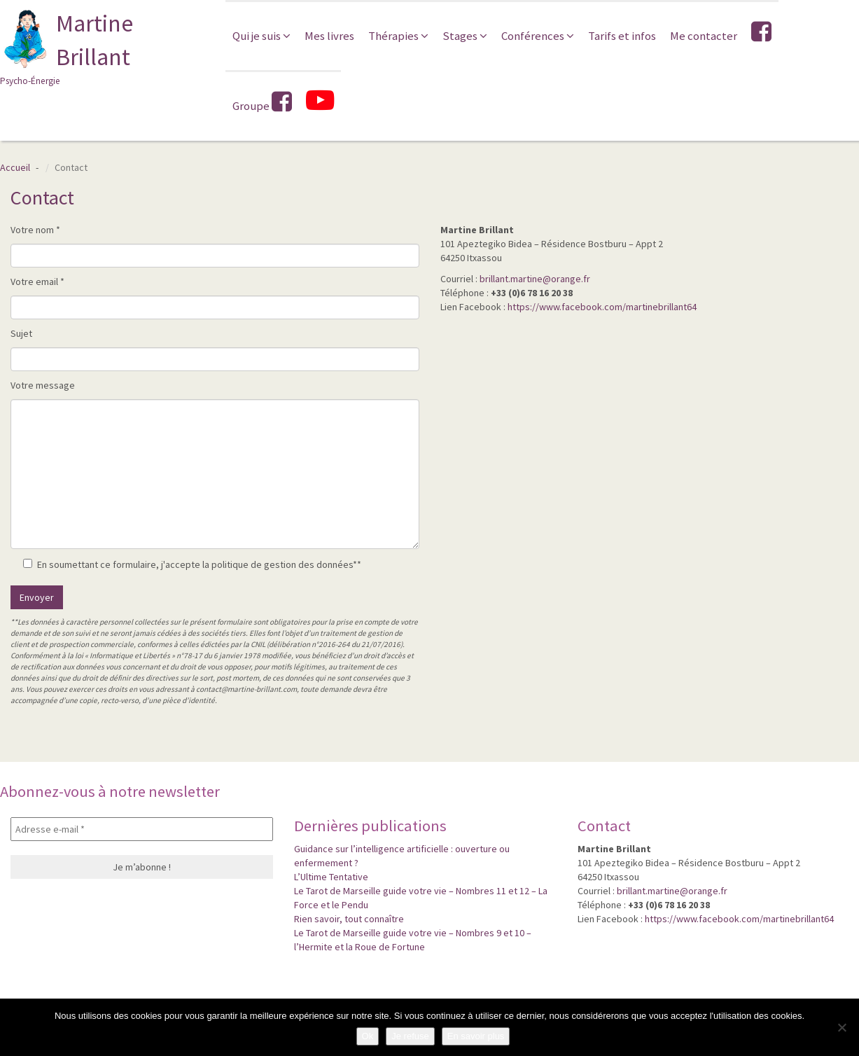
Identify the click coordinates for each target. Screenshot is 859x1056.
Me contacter (703, 35)
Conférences (537, 35)
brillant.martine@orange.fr (535, 278)
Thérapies (398, 35)
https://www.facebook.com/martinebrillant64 (602, 306)
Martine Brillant (102, 47)
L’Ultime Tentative (331, 876)
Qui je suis (261, 35)
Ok (368, 1036)
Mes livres (329, 35)
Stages (464, 35)
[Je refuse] (841, 1027)
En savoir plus (476, 1036)
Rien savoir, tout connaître (349, 918)
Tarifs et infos (622, 35)
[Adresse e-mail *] (142, 829)
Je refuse (409, 1036)
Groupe (262, 102)
